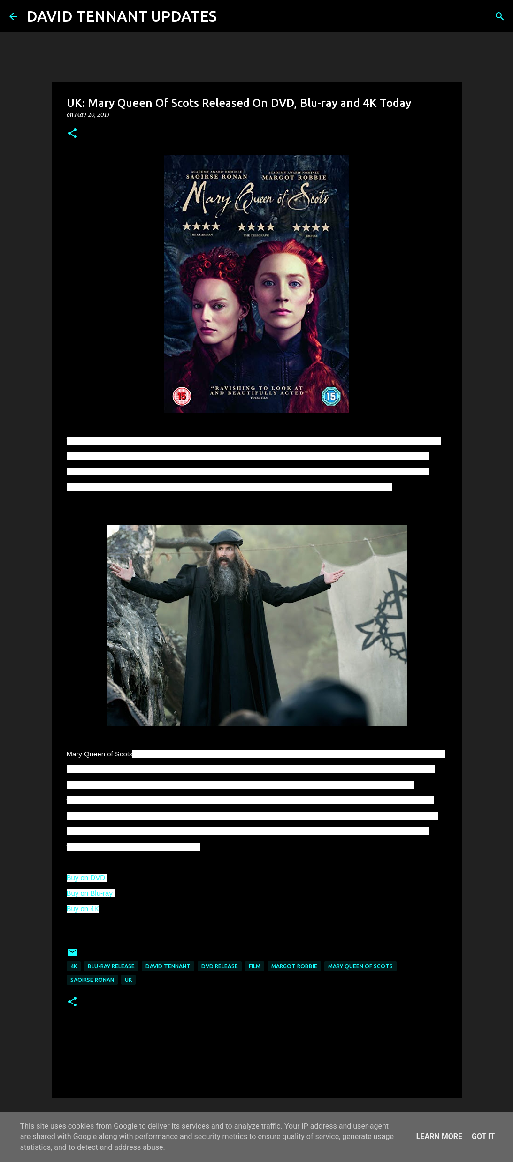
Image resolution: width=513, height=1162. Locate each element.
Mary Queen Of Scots (360, 966)
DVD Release (219, 966)
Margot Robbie (294, 966)
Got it (483, 1136)
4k (73, 966)
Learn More (439, 1136)
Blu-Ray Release (111, 966)
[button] (72, 134)
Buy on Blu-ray (91, 893)
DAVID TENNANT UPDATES (121, 16)
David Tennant (168, 966)
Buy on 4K (83, 909)
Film (254, 966)
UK (128, 980)
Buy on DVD (87, 878)
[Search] (230, 16)
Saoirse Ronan (92, 980)
